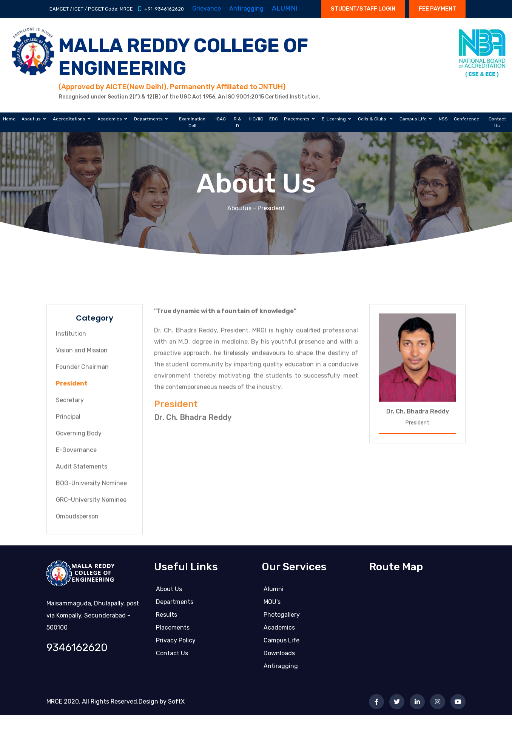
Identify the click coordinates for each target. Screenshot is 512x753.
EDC (273, 119)
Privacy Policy (176, 642)
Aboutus (239, 208)
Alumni (274, 590)
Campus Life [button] (413, 119)
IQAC (221, 119)
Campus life (281, 642)
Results (166, 616)
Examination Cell (192, 122)
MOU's (272, 603)
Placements (173, 629)
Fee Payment (437, 8)
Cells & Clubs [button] (372, 119)
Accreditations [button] (69, 119)
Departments (174, 603)
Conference (466, 119)
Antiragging (281, 667)
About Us (169, 590)
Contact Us (497, 122)
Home (9, 119)
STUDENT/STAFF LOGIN (363, 8)
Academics (279, 629)
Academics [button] (109, 119)
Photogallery (282, 616)
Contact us (172, 655)
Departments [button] (148, 119)
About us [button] (31, 119)
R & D (237, 122)
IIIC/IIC (256, 119)
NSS (443, 119)
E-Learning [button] (334, 119)
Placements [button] (297, 119)
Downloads (279, 655)
